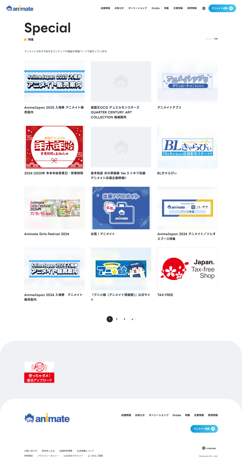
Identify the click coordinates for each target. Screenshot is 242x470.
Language (211, 448)
